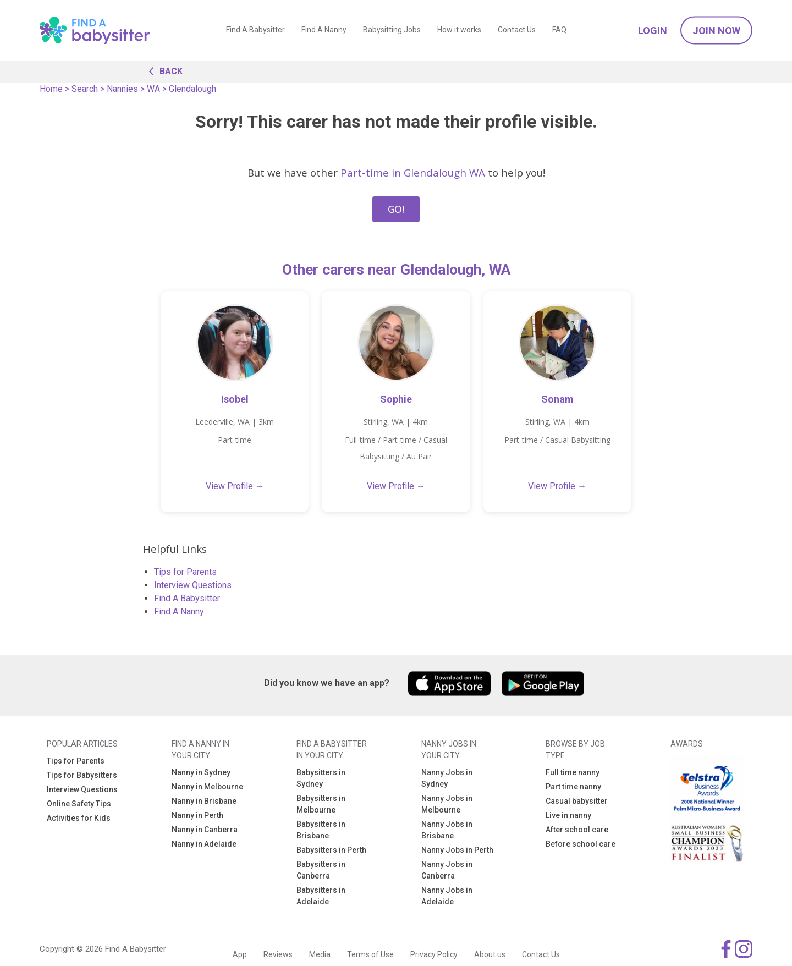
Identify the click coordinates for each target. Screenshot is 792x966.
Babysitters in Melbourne (320, 804)
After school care (577, 829)
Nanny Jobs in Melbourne (446, 804)
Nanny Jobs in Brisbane (446, 830)
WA (153, 89)
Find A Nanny (323, 30)
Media (320, 954)
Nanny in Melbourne (207, 786)
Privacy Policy (434, 954)
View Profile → (235, 486)
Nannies (122, 89)
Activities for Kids (79, 818)
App (240, 954)
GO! (396, 209)
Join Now (716, 30)
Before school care (580, 843)
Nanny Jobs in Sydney (446, 778)
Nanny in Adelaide (204, 843)
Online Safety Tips (79, 803)
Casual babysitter (577, 801)
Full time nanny (573, 772)
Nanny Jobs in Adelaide (446, 896)
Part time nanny (573, 786)
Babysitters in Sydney (320, 778)
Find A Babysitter (255, 30)
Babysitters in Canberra (320, 870)
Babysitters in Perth (331, 850)
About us (489, 954)
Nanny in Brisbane (204, 801)
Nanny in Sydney (201, 772)
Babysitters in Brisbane (320, 830)
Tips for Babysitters (82, 775)
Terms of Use (370, 954)
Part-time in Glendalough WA (412, 172)
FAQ (559, 30)
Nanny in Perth (197, 815)
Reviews (278, 954)
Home (51, 89)
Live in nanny (568, 815)
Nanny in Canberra (205, 829)
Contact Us (517, 30)
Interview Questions (193, 585)
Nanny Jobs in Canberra (446, 870)
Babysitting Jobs (392, 30)
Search (85, 89)
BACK (163, 70)
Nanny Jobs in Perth (457, 850)
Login (652, 30)
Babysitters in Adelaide (320, 896)
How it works (459, 30)
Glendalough (192, 89)
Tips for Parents (185, 572)
